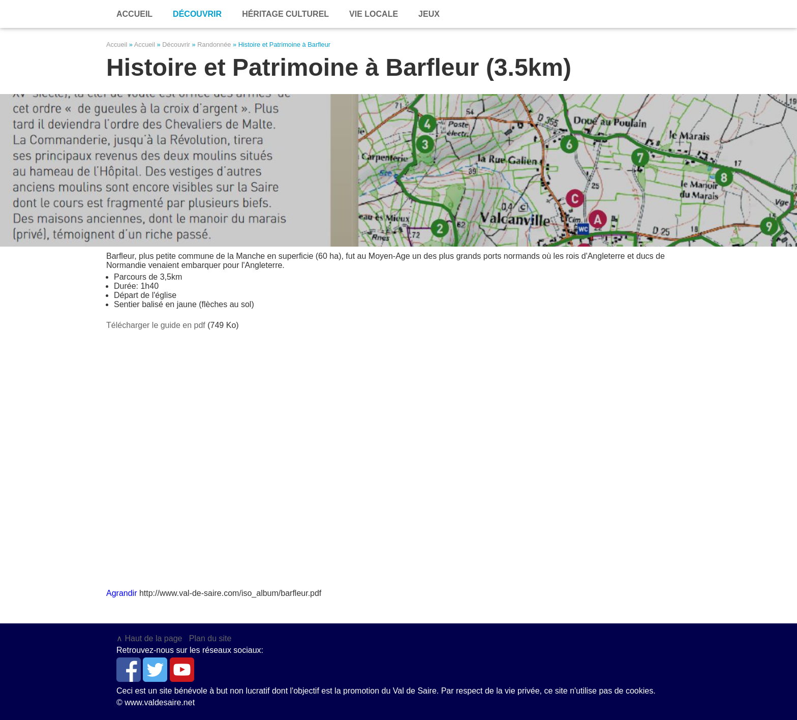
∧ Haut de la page (149, 638)
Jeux (429, 14)
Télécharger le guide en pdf (155, 325)
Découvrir (197, 14)
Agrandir (121, 593)
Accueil (116, 44)
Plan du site (210, 638)
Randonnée (214, 44)
